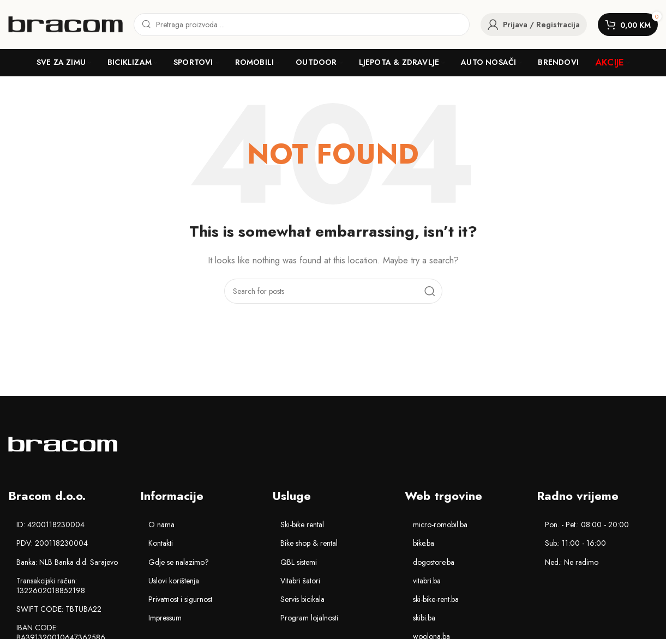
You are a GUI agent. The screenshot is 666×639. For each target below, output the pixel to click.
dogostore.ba (433, 562)
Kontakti (160, 543)
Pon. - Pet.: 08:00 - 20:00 (587, 524)
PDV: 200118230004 (52, 543)
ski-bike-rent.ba (436, 599)
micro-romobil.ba (440, 524)
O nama (161, 524)
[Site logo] (65, 23)
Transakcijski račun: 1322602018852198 (50, 585)
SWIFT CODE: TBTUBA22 (58, 609)
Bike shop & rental (309, 543)
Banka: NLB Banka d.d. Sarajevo (67, 562)
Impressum (165, 617)
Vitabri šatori (300, 580)
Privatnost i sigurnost (180, 599)
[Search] (302, 24)
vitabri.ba (427, 580)
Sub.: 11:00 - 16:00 (575, 543)
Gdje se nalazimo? (178, 562)
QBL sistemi (298, 562)
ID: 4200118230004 (50, 524)
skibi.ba (424, 617)
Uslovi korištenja (173, 580)
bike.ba (423, 543)
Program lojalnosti (309, 617)
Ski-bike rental (302, 524)
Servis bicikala (302, 599)
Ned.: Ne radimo (571, 562)
